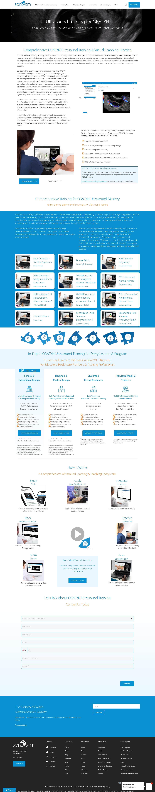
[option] (109, 97)
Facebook (51, 747)
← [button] (80, 98)
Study (83, 762)
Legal (66, 774)
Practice (83, 755)
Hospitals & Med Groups (128, 766)
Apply (83, 766)
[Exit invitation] (119, 783)
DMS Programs (125, 747)
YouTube (50, 761)
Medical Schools (125, 755)
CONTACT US (19, 764)
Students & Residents (127, 770)
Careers (67, 751)
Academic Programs (127, 751)
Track (82, 758)
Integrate (84, 770)
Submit (127, 684)
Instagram (51, 757)
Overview (84, 774)
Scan (82, 751)
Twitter (50, 752)
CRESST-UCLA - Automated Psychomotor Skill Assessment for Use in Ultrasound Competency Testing (78, 787)
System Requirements (105, 766)
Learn (83, 747)
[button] (133, 786)
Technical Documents (104, 762)
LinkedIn (50, 766)
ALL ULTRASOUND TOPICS (29, 181)
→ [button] (139, 98)
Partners (67, 766)
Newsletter (68, 758)
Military (123, 762)
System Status (102, 770)
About (67, 747)
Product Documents (104, 758)
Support (100, 751)
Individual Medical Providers (129, 774)
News (66, 762)
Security (100, 774)
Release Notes (102, 755)
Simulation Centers (126, 758)
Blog (66, 755)
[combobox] (77, 618)
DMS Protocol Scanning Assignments (94, 181)
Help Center (101, 747)
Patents (67, 770)
